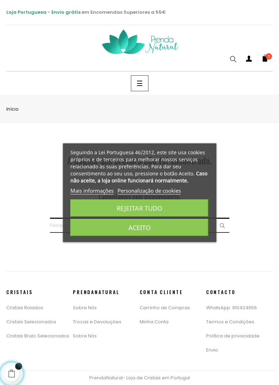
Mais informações (92, 190)
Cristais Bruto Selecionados (37, 336)
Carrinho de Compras (165, 307)
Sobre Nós (85, 307)
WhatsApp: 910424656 (231, 307)
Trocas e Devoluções (97, 321)
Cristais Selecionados (31, 321)
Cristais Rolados (24, 307)
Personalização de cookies (149, 190)
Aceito (139, 227)
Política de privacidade (233, 336)
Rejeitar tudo (139, 208)
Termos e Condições (230, 321)
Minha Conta (154, 321)
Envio (212, 350)
